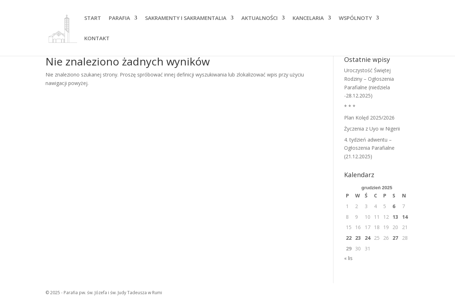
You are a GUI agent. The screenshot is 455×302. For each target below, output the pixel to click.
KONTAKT (96, 39)
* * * (349, 106)
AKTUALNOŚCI (259, 18)
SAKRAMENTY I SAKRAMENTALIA (185, 18)
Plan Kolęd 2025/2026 (369, 117)
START (92, 18)
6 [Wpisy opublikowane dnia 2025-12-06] (393, 206)
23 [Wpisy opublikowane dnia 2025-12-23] (358, 237)
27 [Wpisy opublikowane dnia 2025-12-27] (395, 237)
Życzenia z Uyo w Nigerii (372, 128)
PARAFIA (119, 18)
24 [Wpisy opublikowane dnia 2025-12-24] (367, 237)
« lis (348, 258)
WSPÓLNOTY (355, 18)
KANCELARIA (308, 18)
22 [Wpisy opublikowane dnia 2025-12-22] (349, 237)
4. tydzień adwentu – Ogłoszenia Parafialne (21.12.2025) (369, 148)
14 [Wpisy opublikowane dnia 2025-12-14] (405, 216)
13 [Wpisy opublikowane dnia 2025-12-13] (395, 216)
